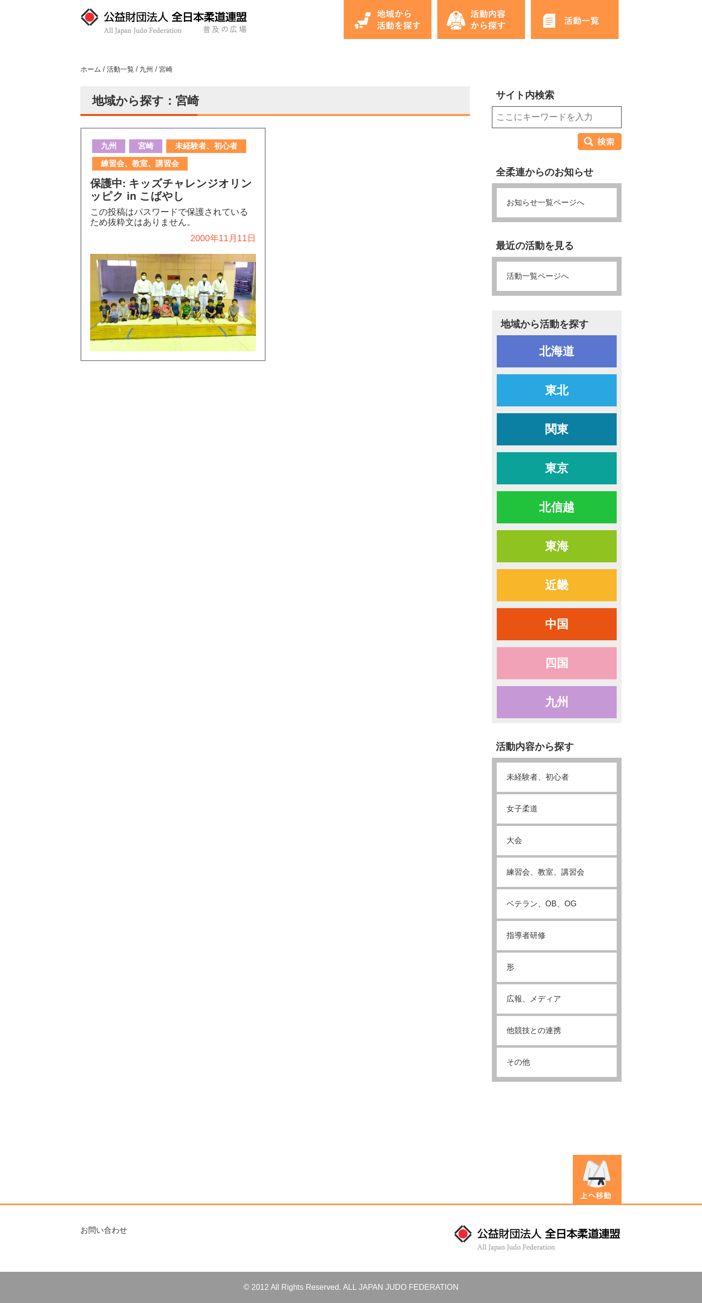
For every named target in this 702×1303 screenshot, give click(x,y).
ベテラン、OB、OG (542, 904)
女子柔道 (522, 809)
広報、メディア (534, 999)
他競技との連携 (534, 1030)
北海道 (556, 351)
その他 (518, 1062)
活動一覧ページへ (538, 276)
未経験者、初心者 (538, 777)
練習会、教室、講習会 (546, 872)
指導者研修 (526, 935)
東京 (556, 468)
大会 (514, 840)
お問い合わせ (103, 1230)
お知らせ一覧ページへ (546, 202)
